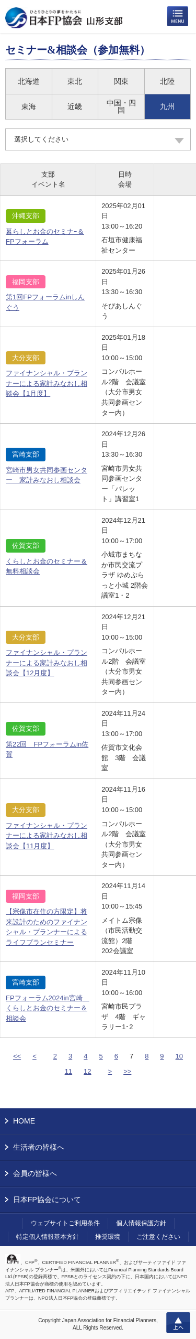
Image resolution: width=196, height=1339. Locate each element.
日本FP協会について (47, 1199)
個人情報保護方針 (141, 1223)
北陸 (167, 81)
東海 (28, 106)
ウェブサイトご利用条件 (65, 1223)
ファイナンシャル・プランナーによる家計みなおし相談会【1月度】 (46, 383)
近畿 (74, 106)
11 (68, 1071)
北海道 (29, 81)
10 (179, 1056)
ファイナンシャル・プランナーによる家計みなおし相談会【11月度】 (46, 836)
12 (87, 1071)
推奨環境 (107, 1236)
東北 (74, 81)
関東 (121, 81)
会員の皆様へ (35, 1173)
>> (127, 1071)
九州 (167, 106)
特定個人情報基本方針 (47, 1236)
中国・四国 (121, 106)
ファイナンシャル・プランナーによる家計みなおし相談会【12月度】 (46, 663)
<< (17, 1056)
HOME (24, 1121)
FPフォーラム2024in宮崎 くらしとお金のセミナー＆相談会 (47, 1008)
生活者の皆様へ (38, 1147)
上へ (178, 1323)
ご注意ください (158, 1236)
